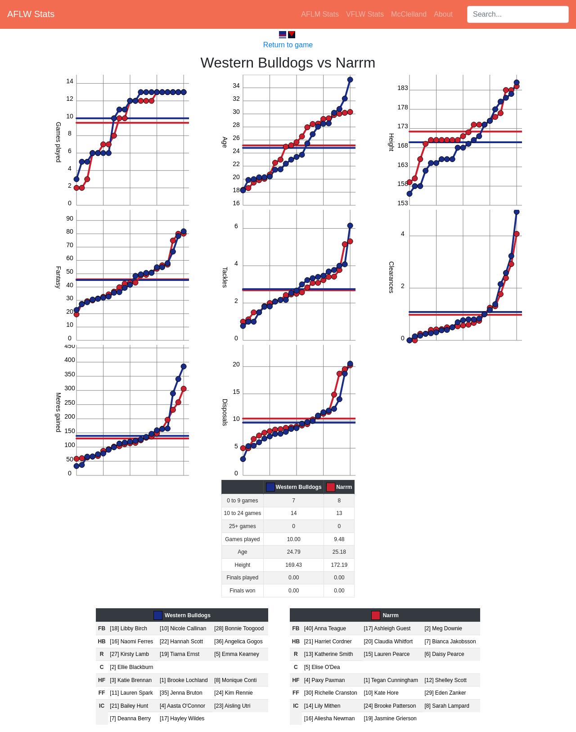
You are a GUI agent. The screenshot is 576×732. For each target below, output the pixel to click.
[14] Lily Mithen (322, 706)
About (443, 14)
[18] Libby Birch (128, 628)
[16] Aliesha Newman (329, 718)
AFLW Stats (30, 14)
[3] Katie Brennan (131, 680)
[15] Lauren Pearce (387, 654)
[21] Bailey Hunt (129, 706)
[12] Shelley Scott (446, 680)
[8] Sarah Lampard (447, 706)
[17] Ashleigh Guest (387, 628)
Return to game (288, 45)
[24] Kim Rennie (233, 693)
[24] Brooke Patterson (390, 706)
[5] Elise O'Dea (322, 667)
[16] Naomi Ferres (131, 641)
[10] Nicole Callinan (183, 628)
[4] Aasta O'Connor (182, 706)
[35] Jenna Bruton (181, 693)
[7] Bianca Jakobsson (450, 641)
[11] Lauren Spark (131, 693)
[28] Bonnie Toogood (239, 628)
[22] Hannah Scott (181, 641)
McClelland (409, 14)
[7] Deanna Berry (130, 718)
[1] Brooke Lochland (184, 680)
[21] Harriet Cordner (328, 641)
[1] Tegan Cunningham (391, 680)
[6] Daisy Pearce (444, 654)
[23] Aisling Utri (232, 706)
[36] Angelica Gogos (238, 641)
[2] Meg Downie (443, 628)
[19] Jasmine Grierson (390, 718)
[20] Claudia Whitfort (388, 641)
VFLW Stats (365, 14)
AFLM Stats (320, 14)
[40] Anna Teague (325, 628)
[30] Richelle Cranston (330, 693)
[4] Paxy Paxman (324, 680)
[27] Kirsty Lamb (129, 654)
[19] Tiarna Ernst (179, 654)
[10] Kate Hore (381, 693)
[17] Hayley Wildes (182, 718)
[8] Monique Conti (235, 680)
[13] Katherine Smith (328, 654)
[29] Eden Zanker (445, 693)
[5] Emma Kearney (236, 654)
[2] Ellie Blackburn (131, 667)
